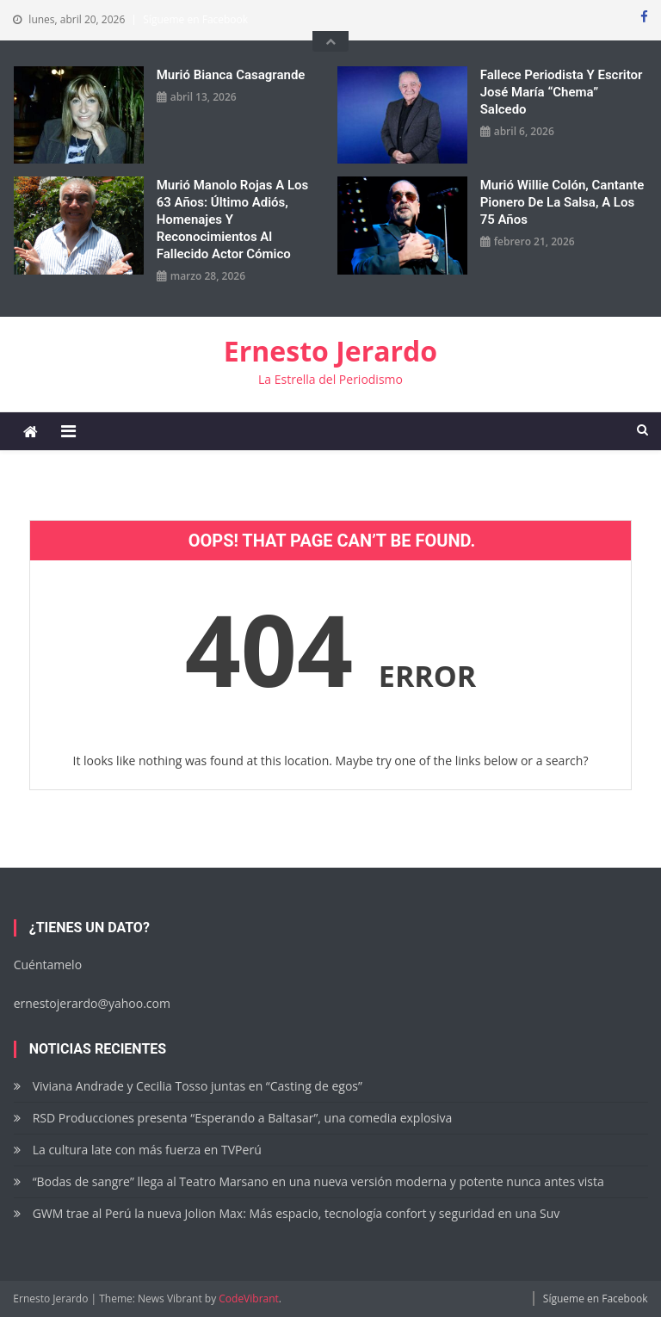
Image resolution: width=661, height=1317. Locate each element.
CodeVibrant (249, 1298)
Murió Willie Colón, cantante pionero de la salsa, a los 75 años (562, 202)
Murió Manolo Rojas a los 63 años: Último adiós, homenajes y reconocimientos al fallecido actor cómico (233, 219)
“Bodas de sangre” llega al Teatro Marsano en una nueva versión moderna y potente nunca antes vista (318, 1181)
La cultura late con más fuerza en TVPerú (147, 1149)
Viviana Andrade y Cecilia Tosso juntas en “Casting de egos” (197, 1086)
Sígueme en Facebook (195, 19)
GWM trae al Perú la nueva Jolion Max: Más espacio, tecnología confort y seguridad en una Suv (296, 1213)
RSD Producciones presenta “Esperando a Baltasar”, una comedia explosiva (243, 1118)
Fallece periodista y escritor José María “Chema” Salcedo (561, 92)
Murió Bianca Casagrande (231, 75)
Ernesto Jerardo (330, 350)
